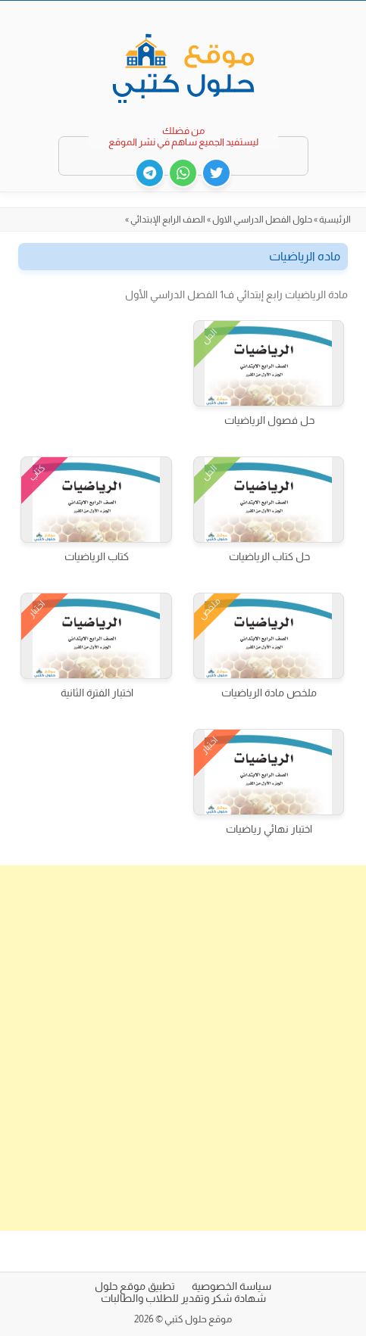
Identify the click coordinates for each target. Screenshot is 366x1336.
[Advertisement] (183, 1048)
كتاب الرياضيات (96, 556)
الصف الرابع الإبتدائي (167, 219)
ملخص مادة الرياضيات (269, 693)
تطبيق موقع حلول (135, 1286)
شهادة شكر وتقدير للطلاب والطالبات (183, 1298)
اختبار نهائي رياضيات (269, 829)
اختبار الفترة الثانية (97, 693)
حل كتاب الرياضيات (269, 556)
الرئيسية (335, 219)
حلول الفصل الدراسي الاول (262, 219)
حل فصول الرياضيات (269, 420)
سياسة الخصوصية (231, 1286)
